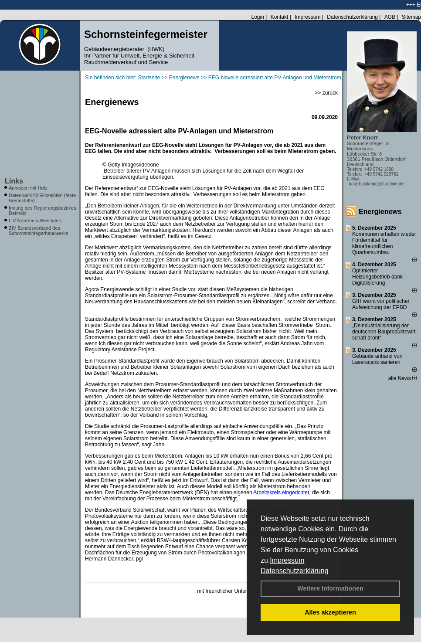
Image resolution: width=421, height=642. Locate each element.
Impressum (287, 560)
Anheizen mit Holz (28, 187)
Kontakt (280, 17)
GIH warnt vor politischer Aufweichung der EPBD (380, 304)
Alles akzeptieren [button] (330, 612)
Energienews (380, 211)
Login (257, 17)
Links (14, 181)
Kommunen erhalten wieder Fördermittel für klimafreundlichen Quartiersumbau (384, 243)
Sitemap (411, 17)
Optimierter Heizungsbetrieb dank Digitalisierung (377, 277)
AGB (389, 17)
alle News (402, 378)
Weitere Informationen (330, 588)
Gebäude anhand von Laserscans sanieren (377, 359)
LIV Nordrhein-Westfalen (35, 220)
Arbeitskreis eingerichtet (281, 492)
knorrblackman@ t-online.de (376, 183)
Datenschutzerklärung (295, 570)
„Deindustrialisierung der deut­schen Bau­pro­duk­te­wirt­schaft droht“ (384, 332)
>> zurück (326, 93)
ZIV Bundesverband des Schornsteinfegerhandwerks (38, 230)
